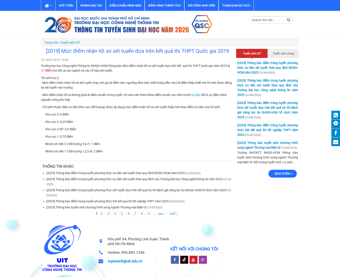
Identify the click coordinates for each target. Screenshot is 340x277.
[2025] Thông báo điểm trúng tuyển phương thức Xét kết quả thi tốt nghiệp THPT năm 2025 (107, 201)
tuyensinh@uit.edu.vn (125, 261)
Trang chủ (51, 42)
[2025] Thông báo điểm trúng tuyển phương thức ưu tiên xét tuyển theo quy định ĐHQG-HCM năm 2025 (115, 173)
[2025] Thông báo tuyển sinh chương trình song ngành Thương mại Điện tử (96, 207)
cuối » (173, 213)
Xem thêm (282, 173)
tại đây (196, 95)
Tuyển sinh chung (283, 53)
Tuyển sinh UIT (70, 42)
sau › (161, 213)
